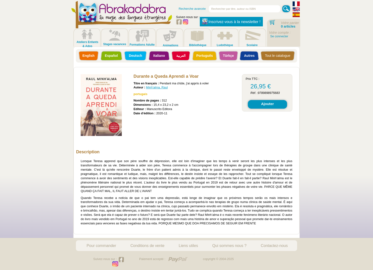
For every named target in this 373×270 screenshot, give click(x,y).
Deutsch (135, 56)
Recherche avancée (192, 8)
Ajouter (267, 104)
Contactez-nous (274, 245)
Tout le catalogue (277, 56)
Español (111, 56)
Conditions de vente (147, 245)
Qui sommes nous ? (229, 245)
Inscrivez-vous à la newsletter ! (231, 21)
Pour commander (101, 245)
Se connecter (279, 36)
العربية (181, 56)
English (89, 56)
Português (204, 56)
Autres (249, 56)
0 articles (288, 26)
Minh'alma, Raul (157, 87)
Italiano (159, 56)
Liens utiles (188, 245)
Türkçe (228, 56)
